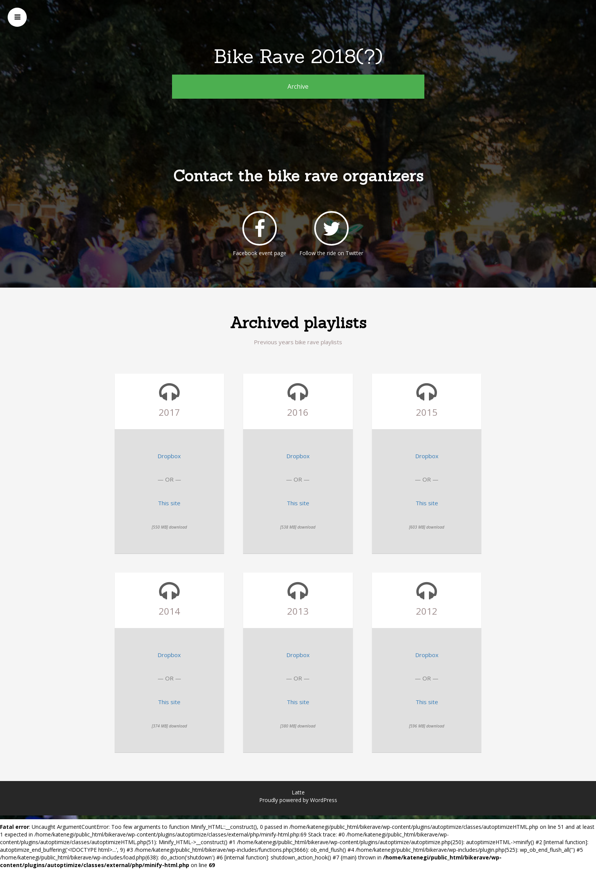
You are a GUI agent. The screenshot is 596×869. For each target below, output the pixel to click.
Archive (298, 86)
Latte (298, 792)
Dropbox (169, 456)
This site (169, 503)
